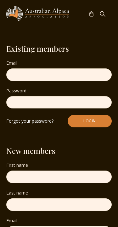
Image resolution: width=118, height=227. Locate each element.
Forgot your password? (29, 121)
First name (17, 165)
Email (11, 63)
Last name (17, 193)
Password (16, 91)
